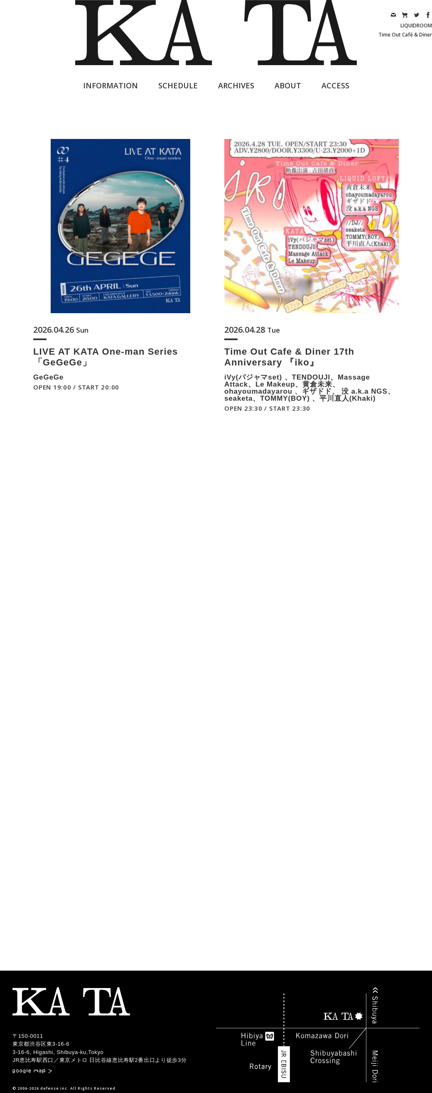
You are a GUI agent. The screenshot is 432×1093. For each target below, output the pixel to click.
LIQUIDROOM (416, 25)
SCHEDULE (178, 85)
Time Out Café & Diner (405, 34)
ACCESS (335, 85)
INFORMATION (110, 85)
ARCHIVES (236, 85)
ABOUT (288, 85)
